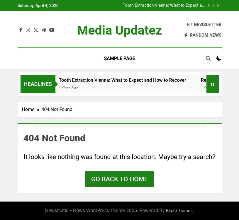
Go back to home (119, 179)
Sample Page (119, 58)
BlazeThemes (179, 210)
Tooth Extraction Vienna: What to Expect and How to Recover (165, 5)
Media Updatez (119, 30)
